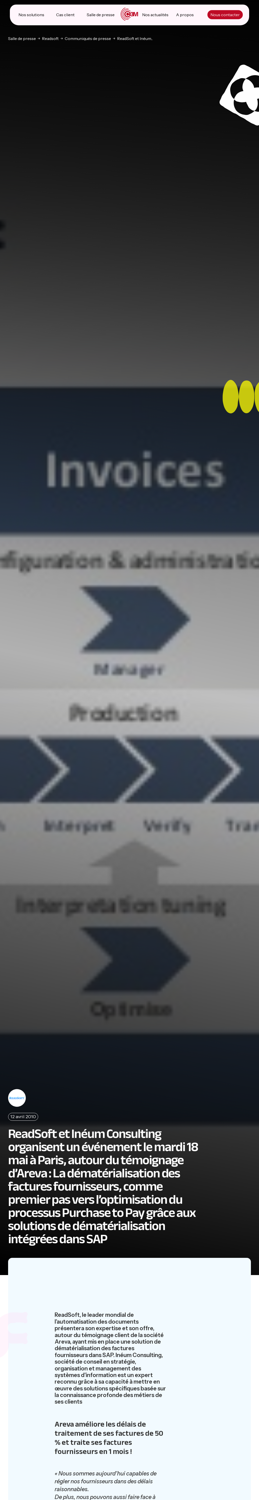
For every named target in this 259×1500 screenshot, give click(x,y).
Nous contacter (225, 15)
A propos (185, 15)
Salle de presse (101, 15)
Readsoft (50, 38)
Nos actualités (155, 15)
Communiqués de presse (88, 38)
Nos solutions (31, 15)
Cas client (65, 15)
